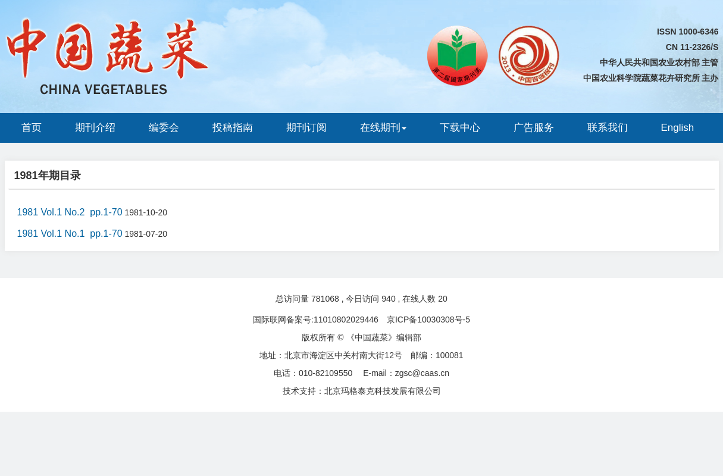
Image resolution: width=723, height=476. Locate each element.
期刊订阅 (306, 127)
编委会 (164, 127)
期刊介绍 (95, 127)
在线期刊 (383, 127)
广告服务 (534, 127)
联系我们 (607, 127)
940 (388, 298)
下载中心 (460, 127)
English (677, 127)
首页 (31, 127)
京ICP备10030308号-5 (428, 319)
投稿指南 (232, 127)
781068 (325, 298)
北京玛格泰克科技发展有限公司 (382, 391)
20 (442, 298)
